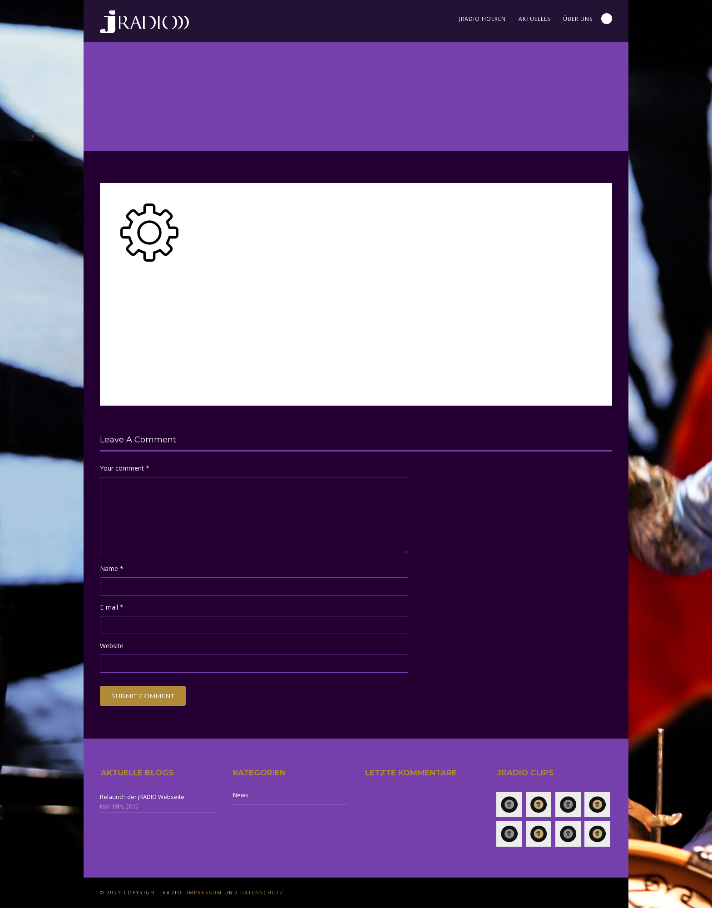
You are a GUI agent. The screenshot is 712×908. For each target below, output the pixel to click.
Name (112, 568)
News (240, 795)
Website (112, 645)
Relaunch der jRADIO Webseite (142, 797)
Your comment (124, 468)
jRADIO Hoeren (482, 19)
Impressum (204, 892)
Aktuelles (534, 19)
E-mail (112, 607)
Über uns (578, 19)
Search (606, 18)
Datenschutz (262, 892)
